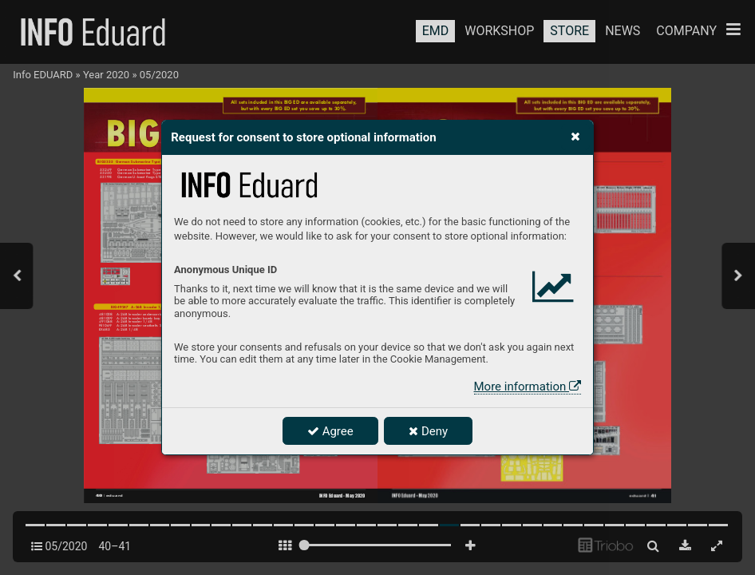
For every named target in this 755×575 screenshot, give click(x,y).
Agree (330, 431)
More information (527, 386)
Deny (428, 431)
